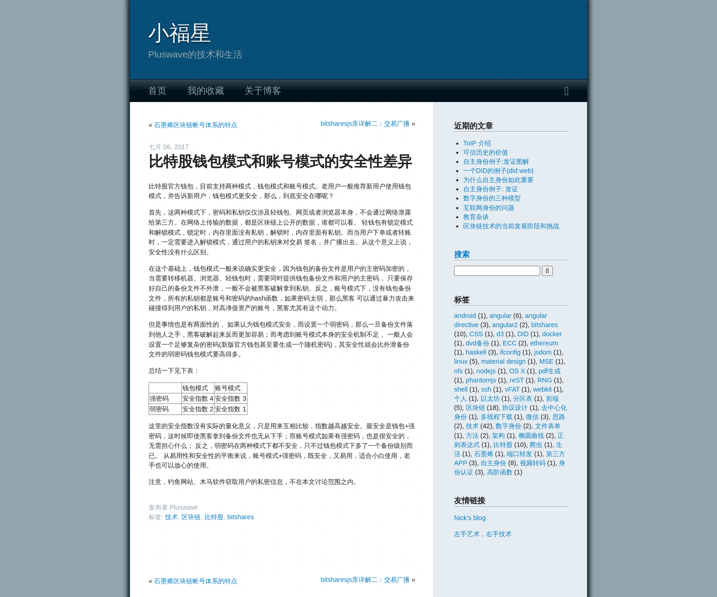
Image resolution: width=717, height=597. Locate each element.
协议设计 (515, 407)
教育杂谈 (476, 217)
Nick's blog (470, 518)
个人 (460, 398)
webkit (542, 389)
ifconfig (510, 352)
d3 (500, 334)
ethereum (544, 343)
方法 (472, 435)
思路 (558, 416)
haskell (476, 352)
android (465, 315)
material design (503, 361)
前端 (552, 398)
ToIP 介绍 (477, 143)
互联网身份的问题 (488, 207)
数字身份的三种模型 (492, 198)
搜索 (462, 254)
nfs (458, 371)
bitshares (240, 517)
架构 (498, 435)
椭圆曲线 (531, 435)
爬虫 (536, 444)
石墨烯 (483, 453)
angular (501, 315)
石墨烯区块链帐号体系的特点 (195, 125)
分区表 (522, 398)
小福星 (179, 33)
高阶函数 (500, 472)
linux (461, 361)
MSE (546, 361)
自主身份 (493, 463)
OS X (517, 371)
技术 (171, 517)
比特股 (214, 517)
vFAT (512, 389)
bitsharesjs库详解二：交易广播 (365, 123)
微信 (532, 416)
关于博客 (263, 91)
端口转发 (519, 453)
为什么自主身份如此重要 (498, 179)
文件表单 (548, 426)
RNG (544, 380)
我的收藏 (205, 91)
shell (461, 389)
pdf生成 (550, 371)
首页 (157, 91)
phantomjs (481, 380)
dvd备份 (477, 343)
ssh (486, 389)
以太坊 (490, 398)
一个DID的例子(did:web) (498, 170)
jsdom (542, 352)
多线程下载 (497, 416)
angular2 (505, 324)
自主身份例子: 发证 (490, 189)
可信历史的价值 (485, 152)
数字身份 (508, 426)
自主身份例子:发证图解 (496, 161)
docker (552, 334)
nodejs (486, 371)
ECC (509, 343)
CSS (476, 334)
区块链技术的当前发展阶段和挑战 (511, 226)
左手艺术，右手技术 (483, 534)
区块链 (191, 517)
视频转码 (533, 463)
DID (523, 334)
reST (517, 380)
